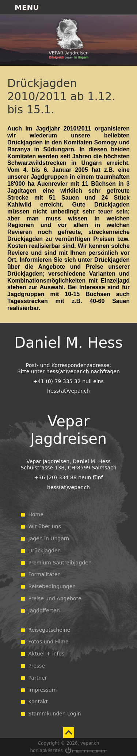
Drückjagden (44, 550)
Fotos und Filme (48, 642)
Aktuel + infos (46, 654)
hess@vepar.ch (128, 7)
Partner (37, 678)
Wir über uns (44, 526)
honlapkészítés (46, 750)
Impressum (42, 690)
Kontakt (38, 701)
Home (35, 514)
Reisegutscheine (49, 630)
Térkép (92, 7)
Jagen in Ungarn (48, 538)
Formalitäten (44, 574)
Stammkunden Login (54, 714)
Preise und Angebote (54, 598)
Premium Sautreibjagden (60, 563)
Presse (36, 666)
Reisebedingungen (52, 586)
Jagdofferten (44, 610)
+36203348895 (110, 7)
